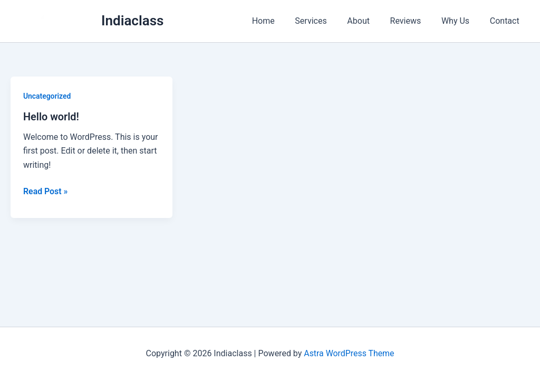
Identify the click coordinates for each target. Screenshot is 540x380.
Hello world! (51, 116)
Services (326, 21)
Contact (506, 21)
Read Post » (45, 191)
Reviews (414, 21)
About (371, 21)
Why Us (461, 21)
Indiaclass (132, 20)
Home (282, 21)
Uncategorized (47, 96)
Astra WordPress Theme (349, 353)
